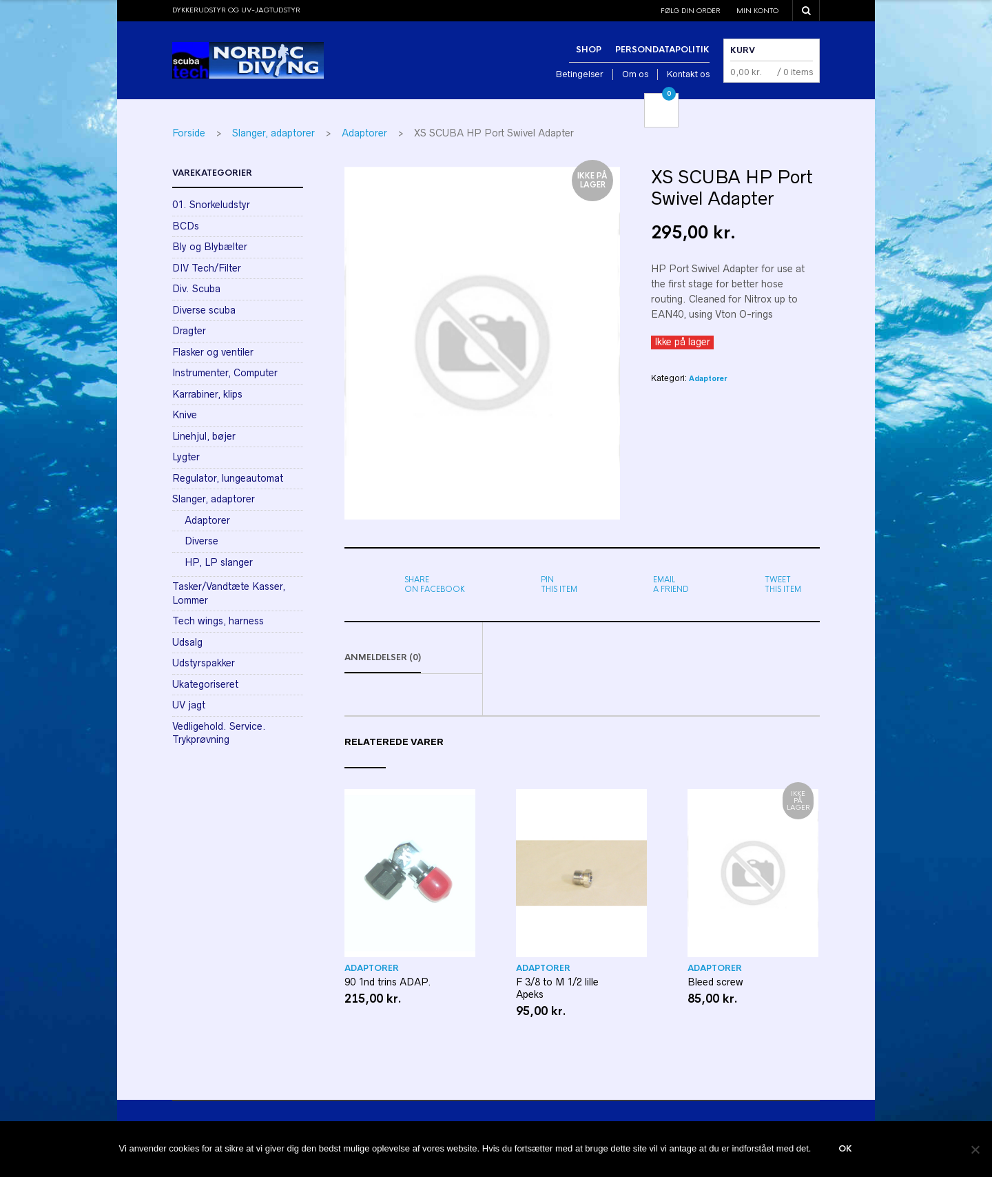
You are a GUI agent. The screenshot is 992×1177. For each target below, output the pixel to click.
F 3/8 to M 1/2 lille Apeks (557, 989)
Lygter (186, 456)
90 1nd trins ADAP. (387, 983)
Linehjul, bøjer (204, 436)
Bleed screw (715, 983)
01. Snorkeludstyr (211, 204)
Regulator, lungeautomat (227, 478)
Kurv (742, 50)
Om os (635, 74)
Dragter (189, 330)
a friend (671, 584)
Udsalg (187, 642)
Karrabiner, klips (207, 394)
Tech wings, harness (218, 620)
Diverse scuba (204, 310)
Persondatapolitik (662, 49)
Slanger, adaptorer (273, 133)
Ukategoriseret (205, 684)
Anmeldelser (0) (382, 658)
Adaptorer (364, 133)
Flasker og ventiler (213, 352)
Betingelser (579, 74)
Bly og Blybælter (209, 246)
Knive (184, 414)
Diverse (201, 540)
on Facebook (434, 584)
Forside (188, 133)
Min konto (757, 10)
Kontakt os (688, 74)
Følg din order (691, 10)
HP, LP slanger (219, 562)
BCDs (185, 226)
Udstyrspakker (203, 662)
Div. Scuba (196, 288)
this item (559, 584)
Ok (845, 1149)
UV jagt (188, 704)
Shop (588, 49)
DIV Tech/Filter (206, 268)
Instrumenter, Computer (225, 372)
